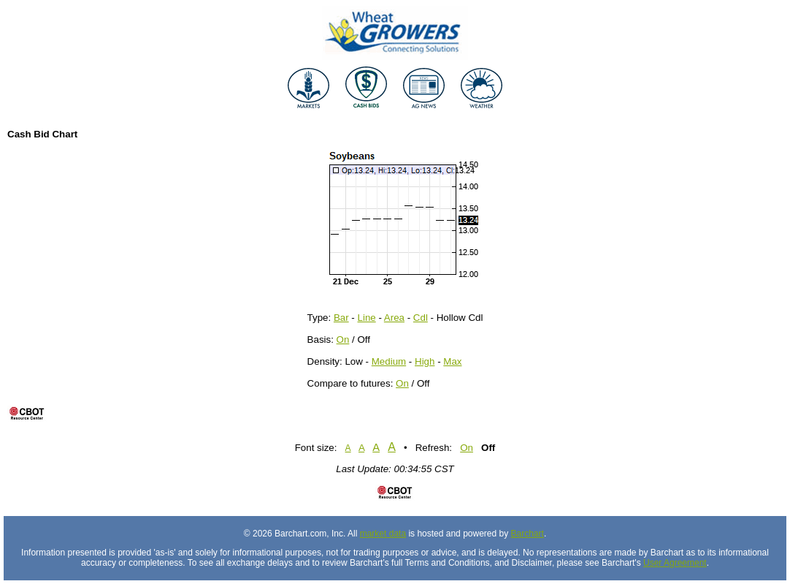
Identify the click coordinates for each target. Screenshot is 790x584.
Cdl (420, 317)
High (424, 361)
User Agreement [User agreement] (675, 563)
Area (394, 317)
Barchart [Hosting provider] (527, 533)
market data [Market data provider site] (383, 533)
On (343, 339)
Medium (389, 361)
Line (367, 317)
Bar (341, 317)
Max (452, 361)
